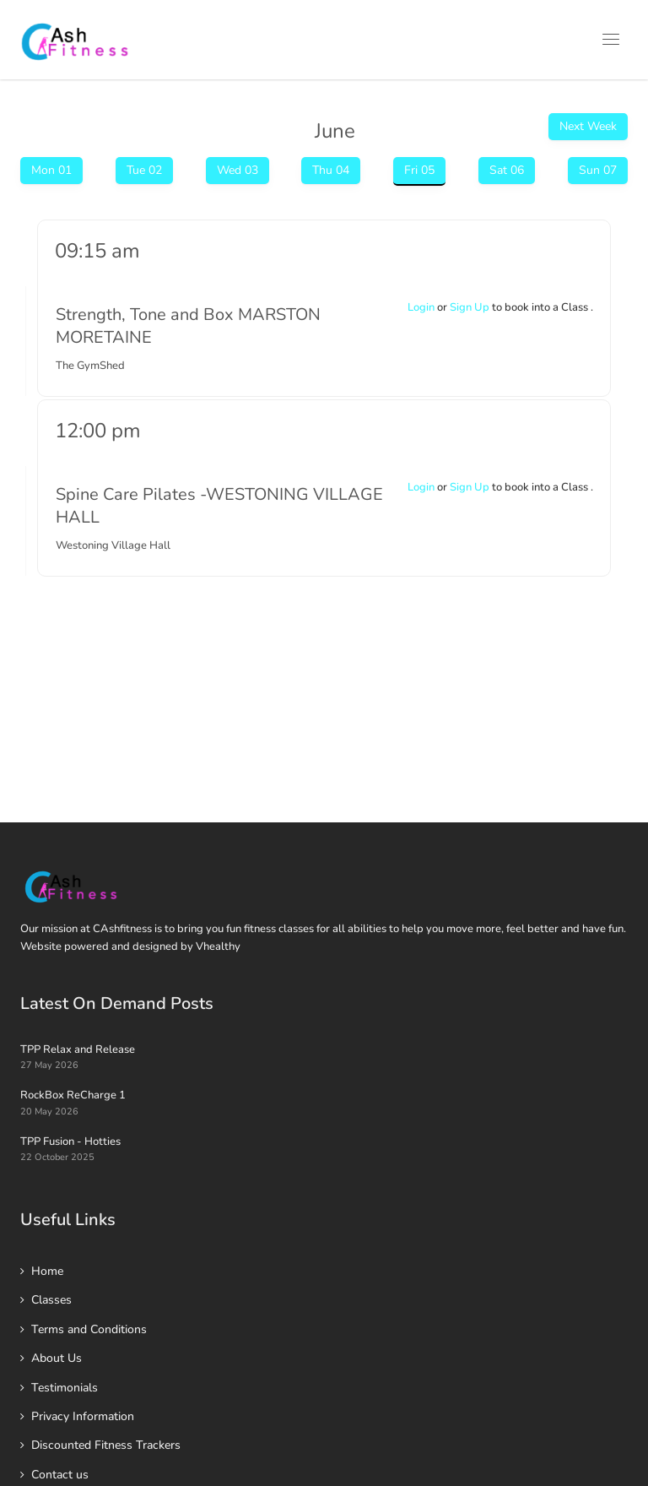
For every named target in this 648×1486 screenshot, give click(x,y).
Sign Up (469, 307)
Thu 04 (330, 170)
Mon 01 (51, 170)
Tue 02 (144, 170)
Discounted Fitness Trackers (106, 1445)
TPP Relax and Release (77, 1049)
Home (47, 1271)
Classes (51, 1300)
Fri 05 (419, 170)
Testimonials (64, 1388)
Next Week (588, 126)
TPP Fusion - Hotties (70, 1141)
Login (421, 307)
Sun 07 (598, 170)
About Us (56, 1358)
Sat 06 (506, 170)
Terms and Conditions (89, 1329)
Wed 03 (237, 170)
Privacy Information (82, 1416)
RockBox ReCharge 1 (73, 1095)
